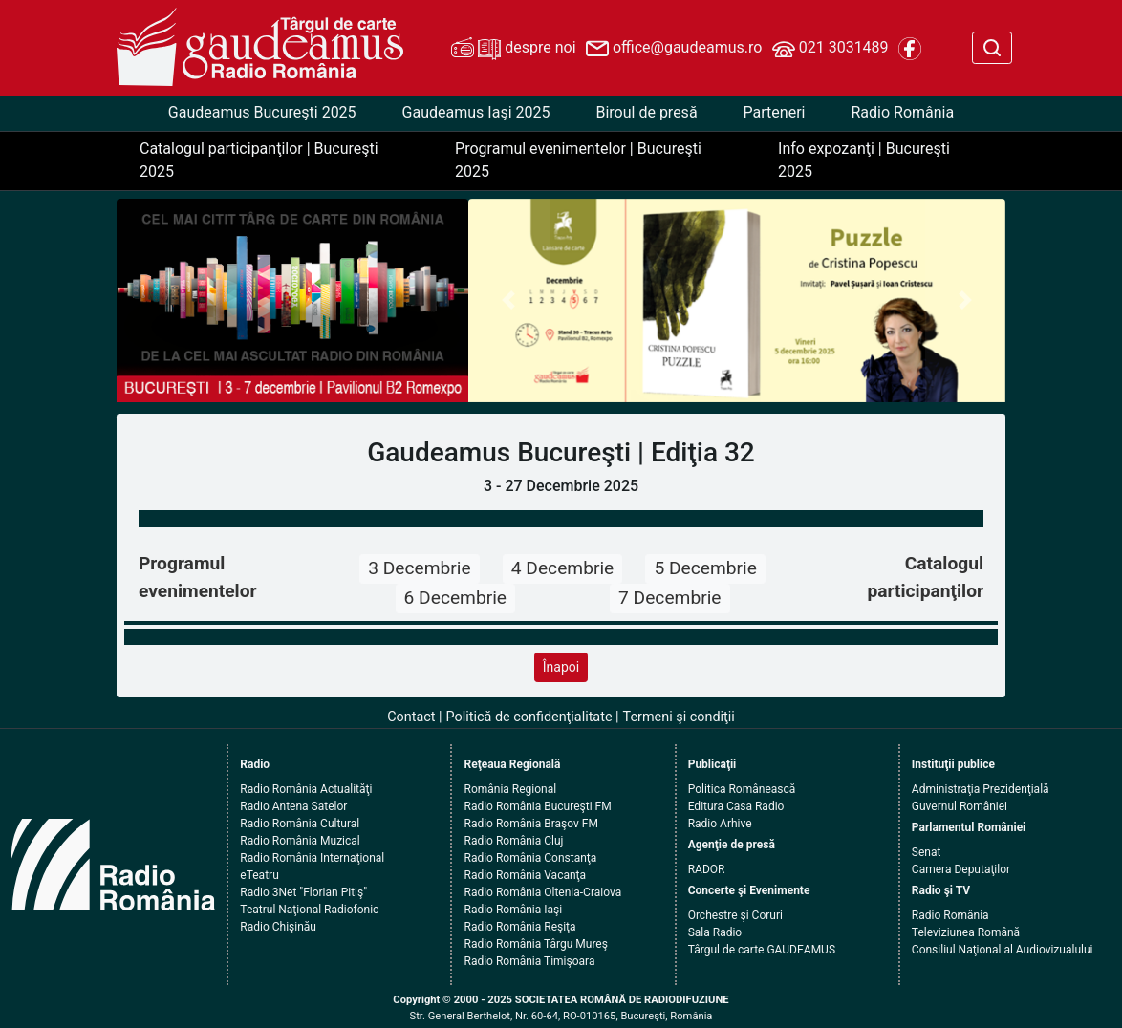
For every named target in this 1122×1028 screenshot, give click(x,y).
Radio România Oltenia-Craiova (542, 892)
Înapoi (561, 667)
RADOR (706, 869)
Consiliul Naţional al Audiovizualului (1002, 949)
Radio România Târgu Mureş (535, 944)
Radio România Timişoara (529, 961)
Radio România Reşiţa (519, 926)
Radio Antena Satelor (293, 806)
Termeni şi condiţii (679, 717)
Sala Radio (715, 932)
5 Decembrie (705, 568)
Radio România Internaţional (312, 858)
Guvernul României (959, 806)
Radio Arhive (720, 823)
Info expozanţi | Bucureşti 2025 (864, 160)
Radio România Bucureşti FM (537, 806)
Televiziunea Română (966, 932)
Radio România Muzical (299, 840)
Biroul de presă (646, 112)
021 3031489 (830, 48)
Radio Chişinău (278, 926)
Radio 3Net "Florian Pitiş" (303, 892)
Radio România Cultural (299, 823)
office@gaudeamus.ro (674, 48)
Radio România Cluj (513, 840)
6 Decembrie (455, 598)
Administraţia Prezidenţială (980, 789)
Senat (926, 852)
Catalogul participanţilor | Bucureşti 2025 (259, 160)
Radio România (902, 112)
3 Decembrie (419, 568)
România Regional (510, 789)
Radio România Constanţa (530, 858)
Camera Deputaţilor (961, 869)
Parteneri (775, 112)
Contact (411, 717)
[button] (508, 301)
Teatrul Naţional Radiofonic (309, 909)
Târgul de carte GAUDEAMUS (761, 949)
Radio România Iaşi (513, 909)
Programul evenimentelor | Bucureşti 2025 (578, 160)
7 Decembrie (669, 598)
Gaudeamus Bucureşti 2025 (262, 112)
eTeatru (259, 875)
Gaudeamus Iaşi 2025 (476, 112)
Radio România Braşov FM (530, 823)
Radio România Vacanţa (525, 875)
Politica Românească (742, 789)
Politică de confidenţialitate (529, 717)
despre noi (513, 48)
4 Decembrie (562, 568)
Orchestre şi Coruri (735, 915)
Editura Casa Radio (736, 806)
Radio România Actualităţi (306, 789)
